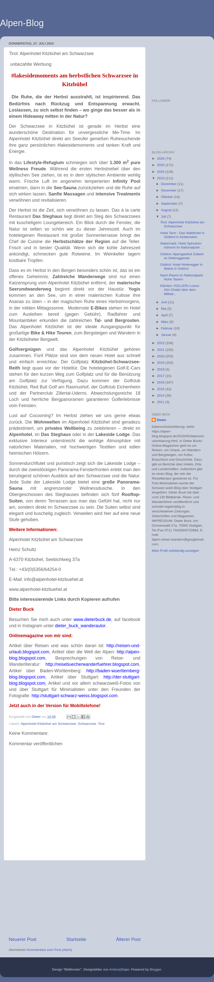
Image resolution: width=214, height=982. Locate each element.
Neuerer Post (22, 939)
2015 (161, 389)
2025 (161, 165)
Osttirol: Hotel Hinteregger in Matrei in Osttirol (181, 266)
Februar (167, 328)
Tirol (101, 724)
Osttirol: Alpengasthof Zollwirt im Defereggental (182, 256)
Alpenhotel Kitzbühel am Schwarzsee (48, 724)
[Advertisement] (74, 898)
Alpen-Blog (22, 23)
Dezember (169, 184)
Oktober (167, 197)
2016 (161, 382)
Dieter (161, 420)
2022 (161, 343)
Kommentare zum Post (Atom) (49, 950)
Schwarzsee (87, 724)
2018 (161, 369)
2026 (161, 158)
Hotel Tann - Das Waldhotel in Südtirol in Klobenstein (182, 235)
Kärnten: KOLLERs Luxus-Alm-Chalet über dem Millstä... (180, 290)
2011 (161, 402)
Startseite (76, 939)
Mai (164, 308)
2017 (161, 376)
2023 (161, 178)
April (165, 315)
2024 (161, 172)
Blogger (155, 969)
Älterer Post (128, 939)
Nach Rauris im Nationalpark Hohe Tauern (181, 277)
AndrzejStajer (119, 969)
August (166, 210)
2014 (161, 395)
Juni (164, 302)
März (165, 322)
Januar (166, 335)
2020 (161, 356)
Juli (164, 216)
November (169, 190)
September (169, 203)
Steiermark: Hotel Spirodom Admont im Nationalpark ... (182, 245)
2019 (161, 363)
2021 (161, 350)
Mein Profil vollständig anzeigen (175, 550)
